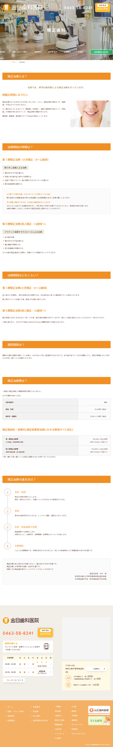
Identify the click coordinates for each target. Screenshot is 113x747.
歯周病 (74, 711)
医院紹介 (38, 52)
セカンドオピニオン (79, 734)
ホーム (10, 706)
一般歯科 (58, 706)
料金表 (80, 52)
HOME (2, 52)
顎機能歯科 (59, 724)
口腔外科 (58, 716)
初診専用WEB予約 (40, 720)
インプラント (59, 734)
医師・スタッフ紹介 (20, 52)
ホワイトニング (77, 724)
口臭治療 (58, 729)
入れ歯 (74, 706)
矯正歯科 (58, 711)
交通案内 (67, 52)
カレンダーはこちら (14, 680)
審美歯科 (75, 720)
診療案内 (51, 52)
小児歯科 (58, 738)
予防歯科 (75, 716)
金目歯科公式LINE (101, 52)
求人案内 (36, 716)
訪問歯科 (75, 729)
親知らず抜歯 (59, 720)
